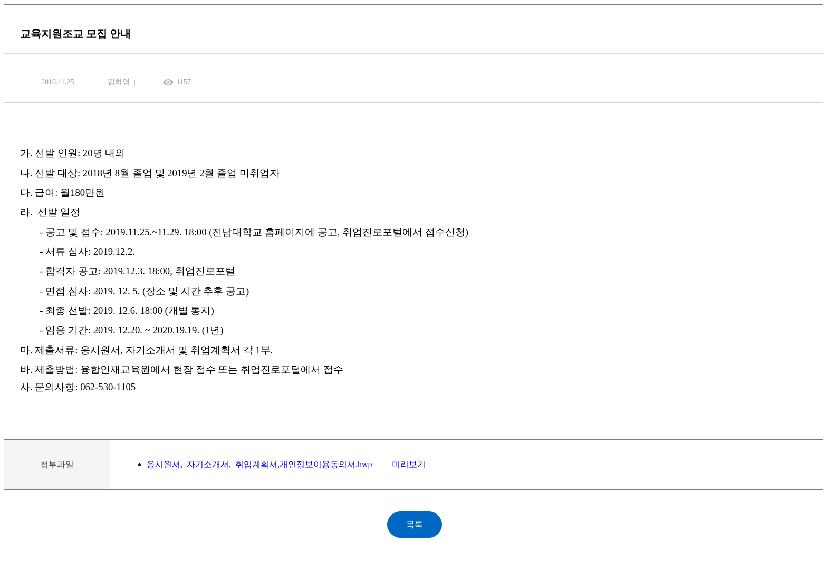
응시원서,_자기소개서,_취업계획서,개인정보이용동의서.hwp (260, 464)
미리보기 (409, 464)
